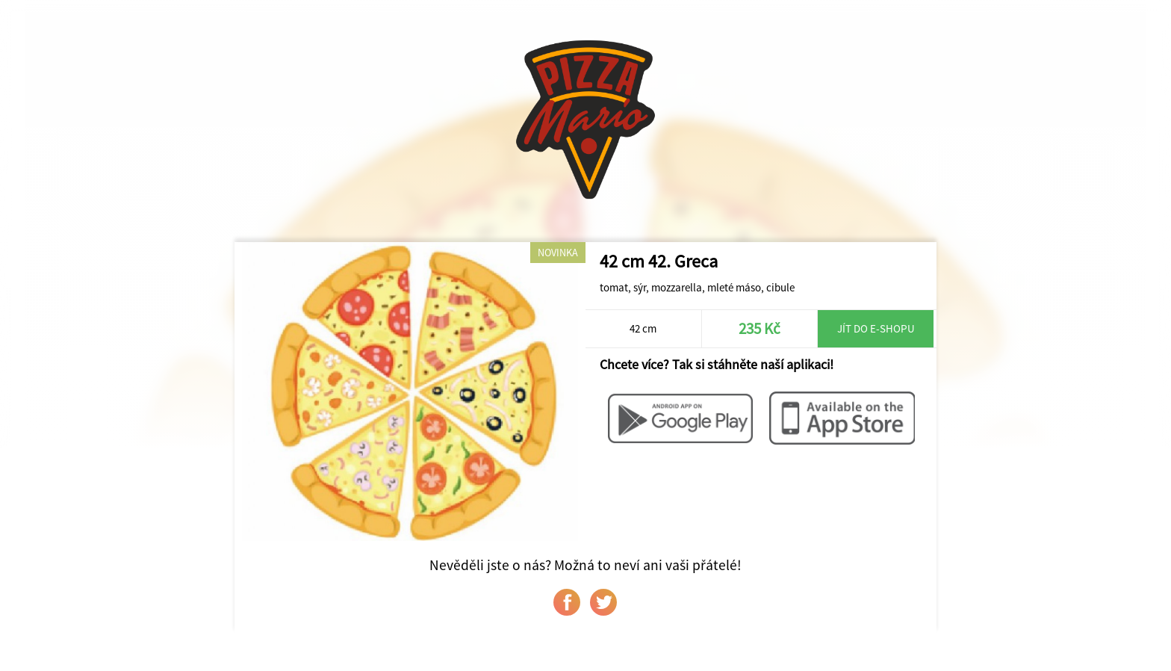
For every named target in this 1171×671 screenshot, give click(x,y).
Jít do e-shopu (876, 328)
